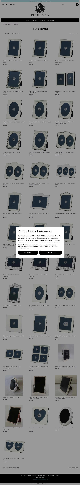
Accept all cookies (50, 252)
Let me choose (28, 252)
